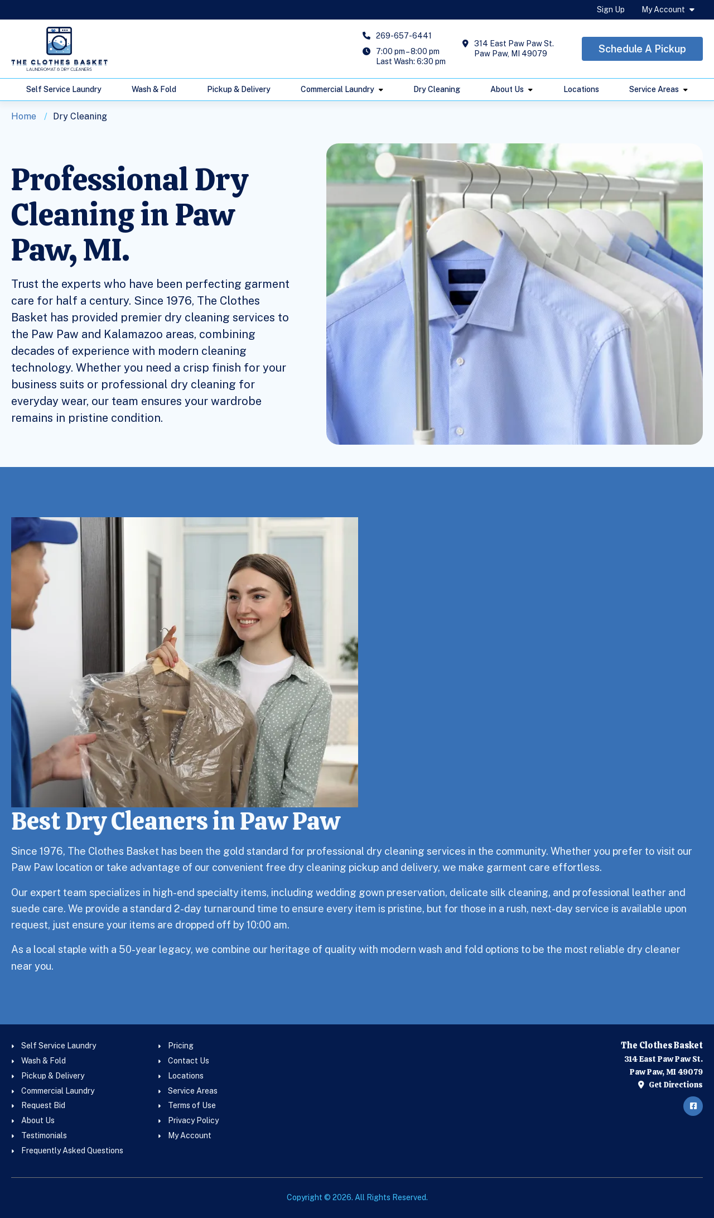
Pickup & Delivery (239, 89)
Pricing (181, 1045)
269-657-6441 (404, 35)
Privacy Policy (193, 1120)
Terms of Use (192, 1105)
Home (23, 116)
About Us (507, 89)
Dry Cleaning (436, 89)
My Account (663, 9)
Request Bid (43, 1105)
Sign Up (611, 9)
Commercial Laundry (337, 89)
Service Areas (654, 89)
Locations (581, 89)
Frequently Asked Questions (72, 1150)
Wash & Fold (154, 89)
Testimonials (44, 1135)
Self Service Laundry (64, 89)
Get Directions (670, 1085)
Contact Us (188, 1060)
